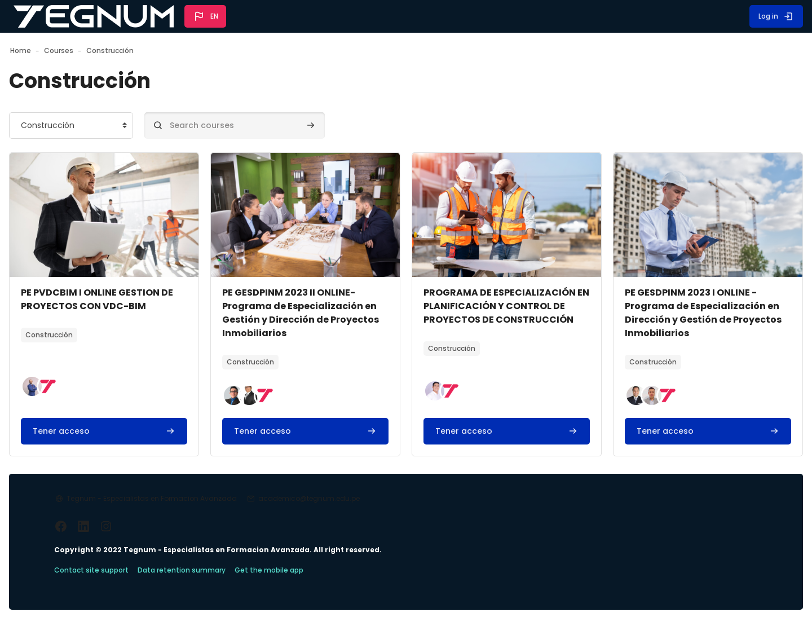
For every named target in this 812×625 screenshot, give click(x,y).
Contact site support (127, 584)
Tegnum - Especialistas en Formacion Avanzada (188, 512)
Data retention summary (218, 584)
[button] (205, 16)
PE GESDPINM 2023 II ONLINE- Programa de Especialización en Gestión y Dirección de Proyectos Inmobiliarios (310, 313)
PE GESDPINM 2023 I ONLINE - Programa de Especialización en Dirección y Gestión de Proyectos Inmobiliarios (677, 313)
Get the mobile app (305, 584)
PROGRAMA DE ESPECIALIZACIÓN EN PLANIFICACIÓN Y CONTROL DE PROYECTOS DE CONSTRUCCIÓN (494, 319)
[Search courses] (270, 125)
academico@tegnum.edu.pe (345, 512)
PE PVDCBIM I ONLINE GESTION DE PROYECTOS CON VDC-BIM (126, 299)
